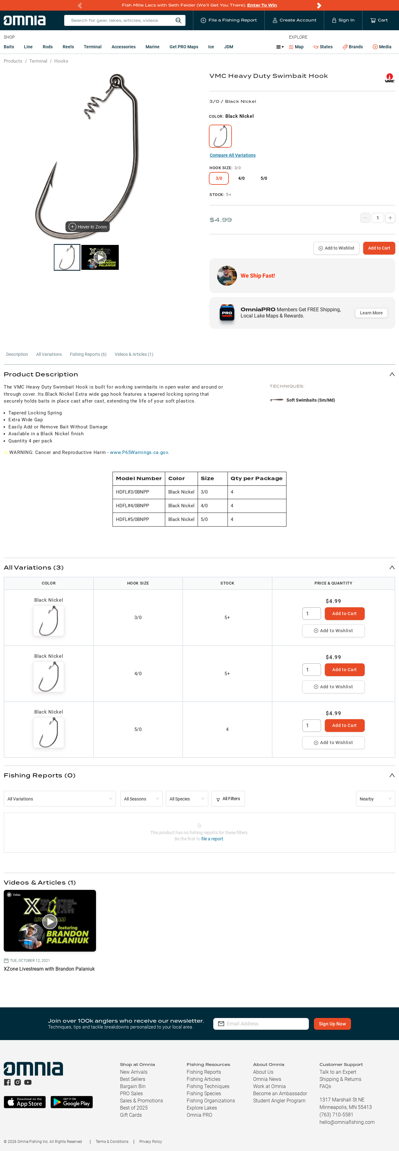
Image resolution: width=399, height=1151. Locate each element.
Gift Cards (131, 1115)
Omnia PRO (199, 1115)
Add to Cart (379, 248)
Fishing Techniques (208, 1086)
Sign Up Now (332, 1024)
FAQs (325, 1086)
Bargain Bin (133, 1086)
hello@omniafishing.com (347, 1122)
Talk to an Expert (338, 1072)
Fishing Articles (203, 1079)
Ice (211, 46)
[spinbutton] (312, 613)
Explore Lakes (202, 1108)
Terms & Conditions (112, 1141)
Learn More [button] (371, 312)
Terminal (93, 46)
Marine (153, 46)
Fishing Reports (204, 1072)
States (323, 47)
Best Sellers (132, 1079)
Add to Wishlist (336, 248)
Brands (353, 47)
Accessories (124, 46)
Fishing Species (204, 1093)
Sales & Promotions (141, 1101)
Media (382, 47)
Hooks (61, 61)
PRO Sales (131, 1093)
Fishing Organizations (211, 1101)
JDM (228, 46)
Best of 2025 (134, 1108)
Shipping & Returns (340, 1079)
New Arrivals (133, 1072)
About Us (263, 1072)
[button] (199, 374)
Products (13, 61)
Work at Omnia (269, 1086)
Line (28, 46)
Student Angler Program (279, 1101)
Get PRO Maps (184, 46)
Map (296, 46)
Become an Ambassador (280, 1093)
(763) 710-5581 (336, 1115)
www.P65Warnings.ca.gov (139, 452)
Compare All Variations (233, 155)
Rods (48, 46)
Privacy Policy (150, 1141)
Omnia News (267, 1079)
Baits (9, 46)
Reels (68, 46)
